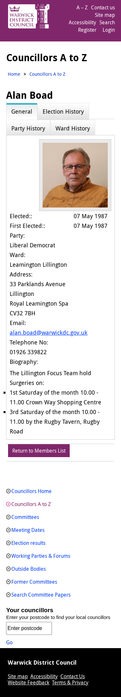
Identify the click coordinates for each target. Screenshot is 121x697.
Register (87, 29)
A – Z (82, 7)
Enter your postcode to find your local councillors (58, 617)
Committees (25, 517)
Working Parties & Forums (40, 555)
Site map (105, 14)
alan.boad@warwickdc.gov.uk (48, 332)
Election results (28, 542)
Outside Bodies (28, 568)
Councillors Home (31, 491)
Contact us (103, 7)
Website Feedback (28, 682)
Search (107, 22)
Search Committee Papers (41, 594)
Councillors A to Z (31, 504)
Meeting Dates (28, 530)
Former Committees (34, 581)
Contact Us (72, 676)
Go (9, 642)
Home (14, 74)
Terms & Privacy (70, 682)
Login (109, 29)
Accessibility (82, 22)
